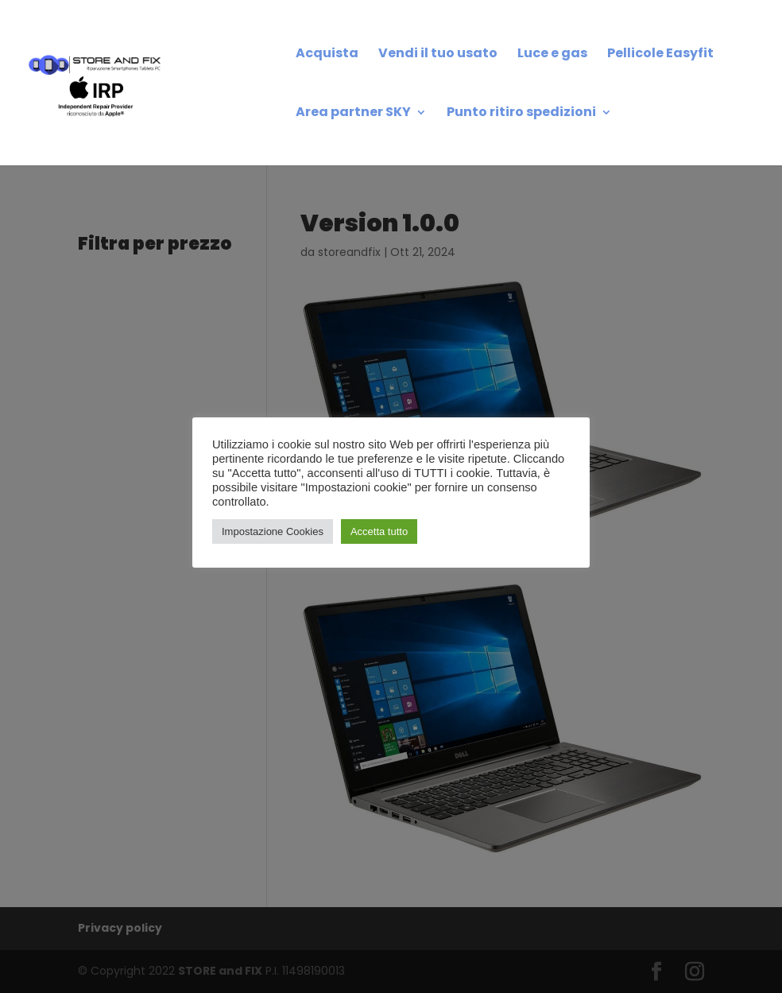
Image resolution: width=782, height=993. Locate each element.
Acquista (327, 55)
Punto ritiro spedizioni (521, 114)
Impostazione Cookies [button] (272, 531)
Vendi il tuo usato (437, 55)
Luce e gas (552, 55)
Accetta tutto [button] (379, 531)
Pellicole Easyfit (660, 55)
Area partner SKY (353, 114)
